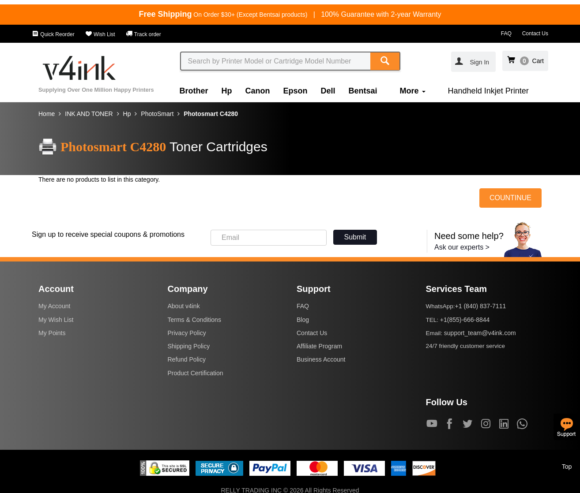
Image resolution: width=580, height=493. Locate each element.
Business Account (321, 359)
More (413, 90)
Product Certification (195, 373)
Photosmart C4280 (211, 113)
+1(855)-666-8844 (465, 319)
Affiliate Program (319, 346)
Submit (355, 237)
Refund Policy (187, 359)
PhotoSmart (157, 113)
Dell (328, 90)
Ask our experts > (462, 247)
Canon (257, 90)
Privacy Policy (187, 332)
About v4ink (184, 306)
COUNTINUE (510, 198)
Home (46, 113)
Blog (303, 319)
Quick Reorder (53, 34)
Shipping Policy (189, 346)
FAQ (506, 33)
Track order (143, 34)
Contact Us (535, 33)
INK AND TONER (89, 113)
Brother (194, 90)
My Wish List (55, 319)
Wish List (100, 34)
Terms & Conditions (194, 319)
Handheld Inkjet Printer (488, 90)
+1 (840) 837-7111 (480, 306)
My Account (54, 306)
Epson (295, 90)
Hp (227, 90)
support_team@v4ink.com (480, 332)
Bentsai (363, 90)
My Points (51, 332)
